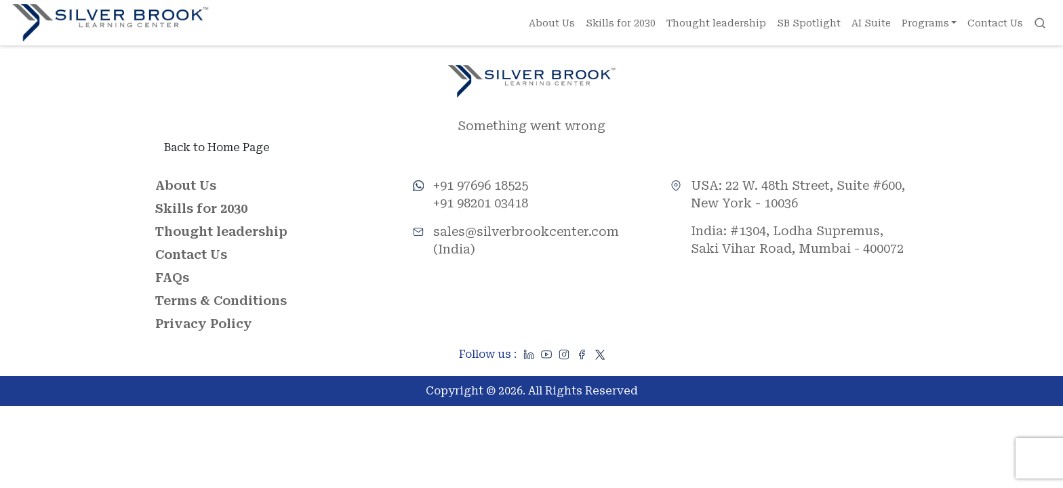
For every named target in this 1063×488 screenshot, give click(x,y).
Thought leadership (716, 23)
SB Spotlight (809, 23)
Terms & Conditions (221, 301)
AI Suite (871, 23)
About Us (552, 23)
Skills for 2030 (621, 23)
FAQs (172, 278)
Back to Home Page (217, 148)
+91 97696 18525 (480, 186)
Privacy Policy (203, 324)
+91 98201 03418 (480, 204)
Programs (925, 23)
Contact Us (996, 23)
